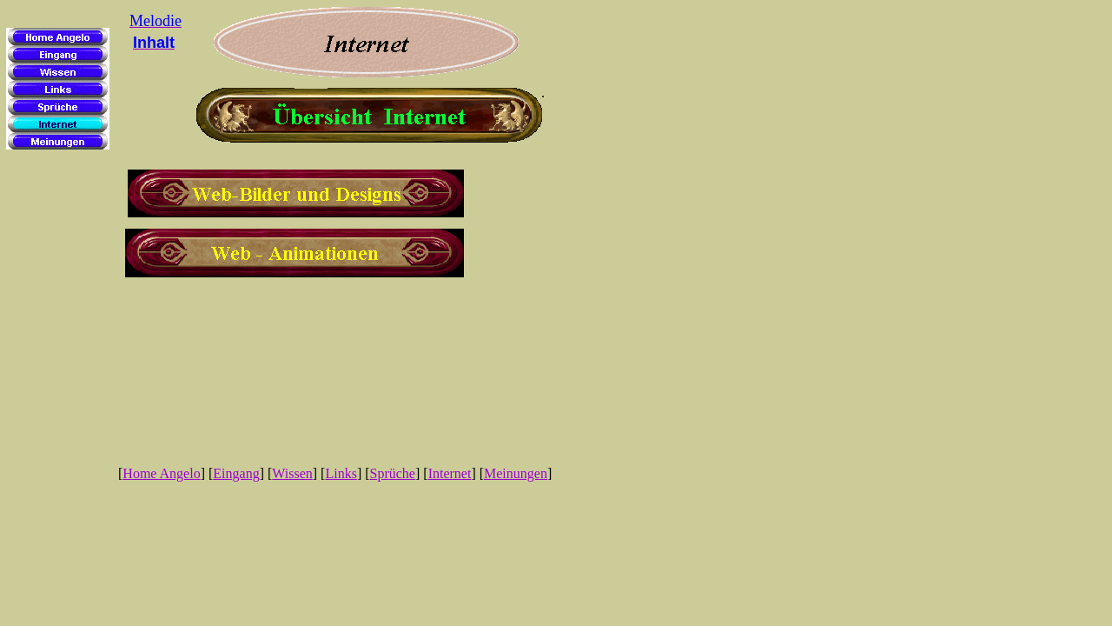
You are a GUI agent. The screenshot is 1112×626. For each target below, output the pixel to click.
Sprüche (392, 473)
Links (340, 473)
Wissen (292, 473)
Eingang (236, 473)
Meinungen (515, 473)
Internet (450, 473)
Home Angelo (161, 473)
